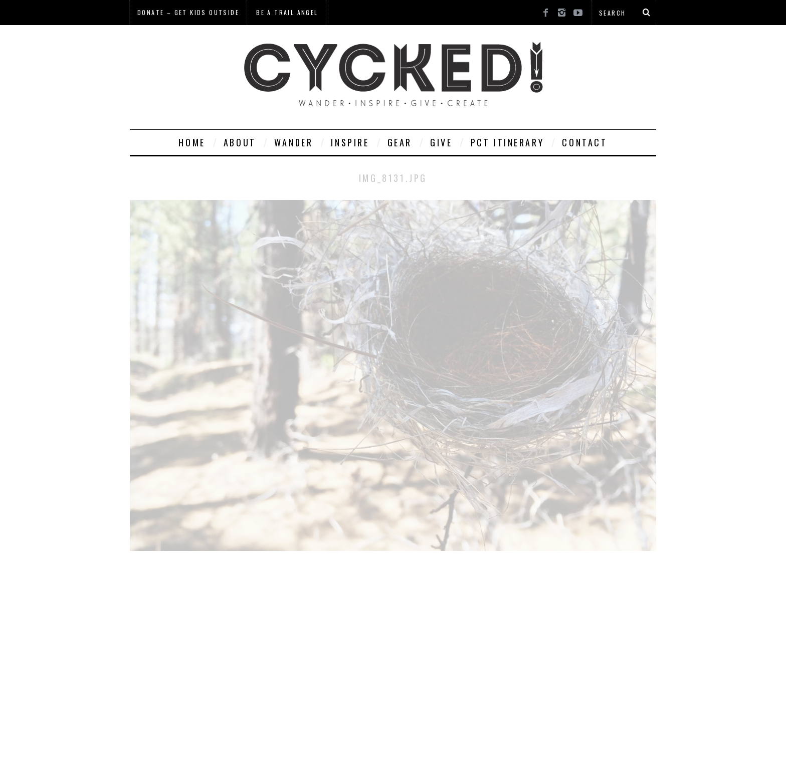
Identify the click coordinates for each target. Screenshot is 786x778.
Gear (399, 142)
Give (441, 142)
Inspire (350, 142)
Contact (584, 142)
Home (191, 142)
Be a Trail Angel (287, 12)
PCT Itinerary (507, 142)
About (240, 142)
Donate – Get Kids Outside (188, 12)
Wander (293, 142)
